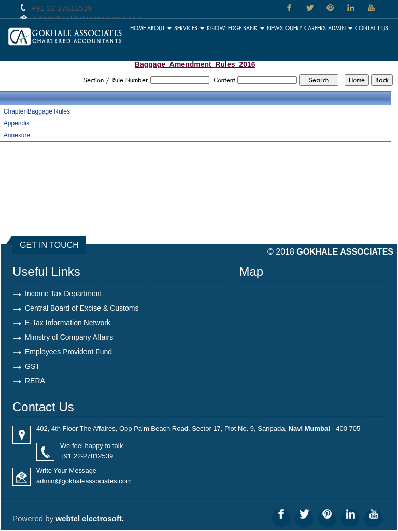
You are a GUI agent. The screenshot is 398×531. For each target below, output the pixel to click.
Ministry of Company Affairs (69, 337)
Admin (340, 28)
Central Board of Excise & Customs (81, 308)
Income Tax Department (63, 293)
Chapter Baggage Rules (37, 111)
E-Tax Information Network (67, 322)
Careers (315, 28)
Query (294, 28)
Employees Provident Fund (68, 351)
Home (138, 28)
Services (190, 28)
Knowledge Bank (236, 28)
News (275, 28)
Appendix (17, 123)
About (160, 28)
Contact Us (371, 28)
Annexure (17, 135)
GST (32, 366)
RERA (35, 380)
